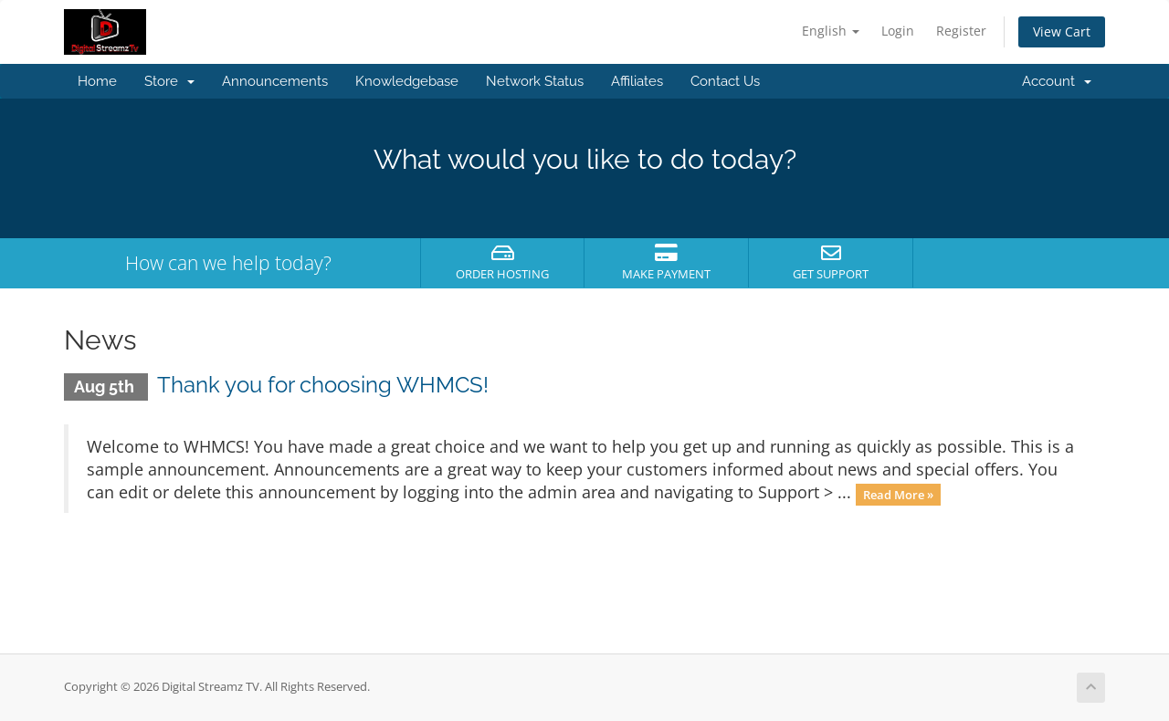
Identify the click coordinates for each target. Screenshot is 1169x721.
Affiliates (637, 81)
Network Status (535, 81)
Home (97, 81)
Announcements (275, 81)
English (830, 30)
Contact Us (725, 81)
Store (169, 81)
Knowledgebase (406, 81)
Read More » (898, 494)
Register (961, 30)
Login (897, 30)
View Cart (1061, 31)
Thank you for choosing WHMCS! (323, 384)
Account (1056, 81)
